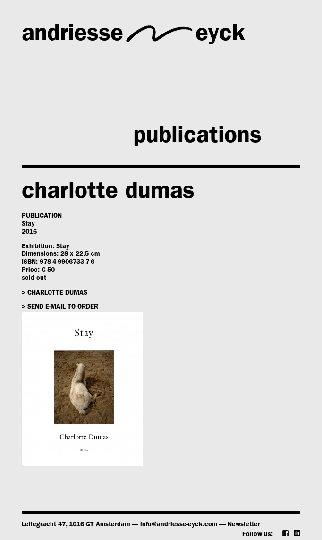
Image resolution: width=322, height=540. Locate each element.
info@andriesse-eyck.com (178, 525)
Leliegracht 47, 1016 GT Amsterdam (76, 525)
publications (197, 138)
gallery (114, 70)
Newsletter (244, 525)
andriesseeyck (133, 34)
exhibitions (136, 104)
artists (241, 70)
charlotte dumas (108, 193)
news (49, 138)
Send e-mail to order (62, 307)
